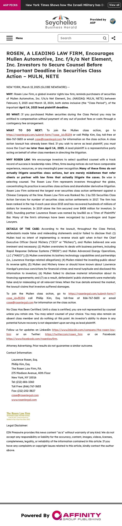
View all (114, 5)
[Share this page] (113, 38)
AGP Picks (10, 5)
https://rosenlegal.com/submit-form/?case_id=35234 (39, 134)
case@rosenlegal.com (48, 139)
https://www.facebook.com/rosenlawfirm (31, 338)
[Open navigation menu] (14, 38)
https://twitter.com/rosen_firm (63, 334)
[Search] (79, 38)
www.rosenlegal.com (24, 399)
